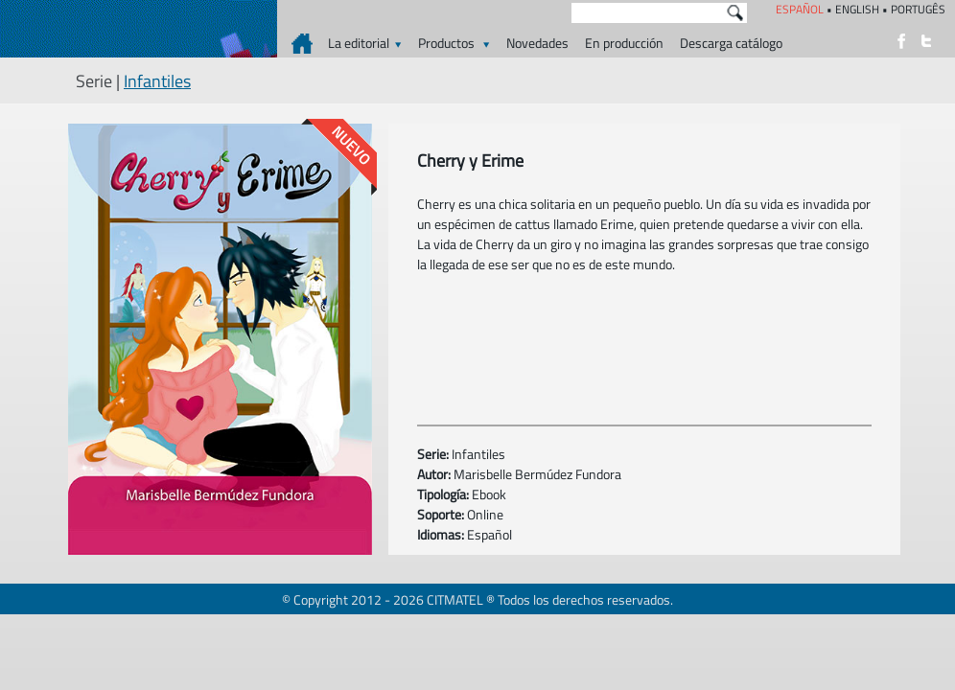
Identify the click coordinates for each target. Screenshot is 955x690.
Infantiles (157, 81)
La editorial (365, 43)
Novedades (537, 43)
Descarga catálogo (731, 43)
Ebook (489, 494)
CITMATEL (455, 599)
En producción (624, 43)
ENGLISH (857, 9)
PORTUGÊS (918, 9)
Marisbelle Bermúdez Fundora (537, 474)
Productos (454, 43)
